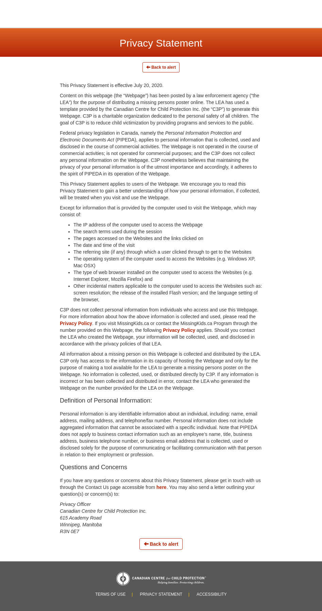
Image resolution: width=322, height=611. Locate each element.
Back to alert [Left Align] (161, 67)
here (161, 487)
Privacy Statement (161, 594)
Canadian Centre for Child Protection (161, 578)
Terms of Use (110, 594)
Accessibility (212, 594)
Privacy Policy (76, 323)
